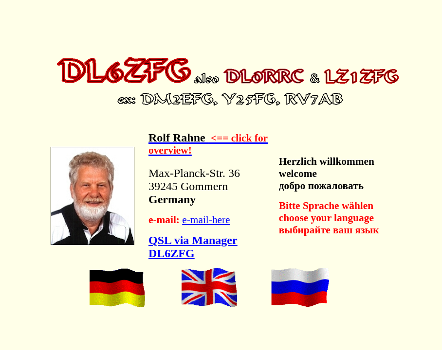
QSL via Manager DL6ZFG (193, 247)
